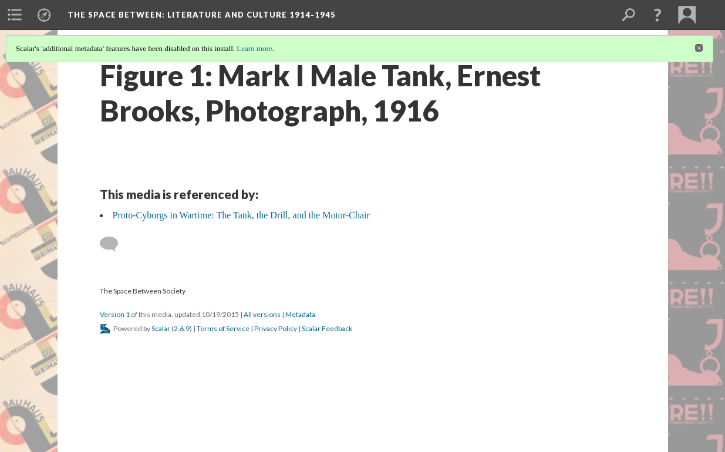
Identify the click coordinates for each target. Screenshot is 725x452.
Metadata (300, 314)
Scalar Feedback (327, 328)
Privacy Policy (275, 328)
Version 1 (115, 314)
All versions (262, 314)
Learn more (254, 48)
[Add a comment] (114, 244)
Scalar (160, 328)
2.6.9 (182, 328)
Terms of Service (223, 328)
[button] (657, 14)
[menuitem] (14, 14)
